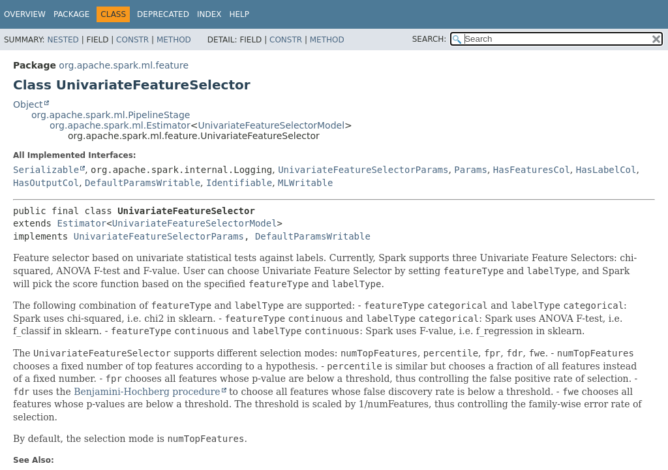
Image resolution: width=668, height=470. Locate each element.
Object (28, 104)
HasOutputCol (46, 183)
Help (239, 14)
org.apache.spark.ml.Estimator (120, 125)
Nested (62, 39)
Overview (25, 14)
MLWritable (305, 183)
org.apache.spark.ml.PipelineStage (110, 115)
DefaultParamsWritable (142, 183)
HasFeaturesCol (531, 169)
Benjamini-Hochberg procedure (147, 391)
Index (209, 14)
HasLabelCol (606, 169)
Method (174, 39)
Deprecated (163, 14)
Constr (132, 39)
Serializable (46, 169)
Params (470, 169)
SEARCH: (429, 39)
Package (71, 14)
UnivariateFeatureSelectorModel (271, 125)
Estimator (81, 223)
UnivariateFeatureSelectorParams (363, 169)
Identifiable (239, 183)
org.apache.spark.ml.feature (124, 65)
